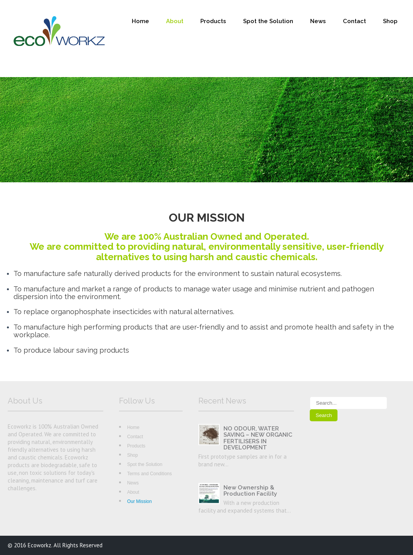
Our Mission (139, 501)
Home (140, 21)
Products (213, 21)
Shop (390, 21)
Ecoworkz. (41, 545)
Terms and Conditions (149, 473)
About (174, 21)
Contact (354, 21)
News (318, 21)
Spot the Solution (268, 21)
